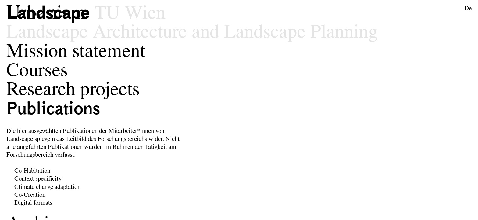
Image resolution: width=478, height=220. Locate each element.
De (468, 8)
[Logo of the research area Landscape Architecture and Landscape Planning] (50, 13)
